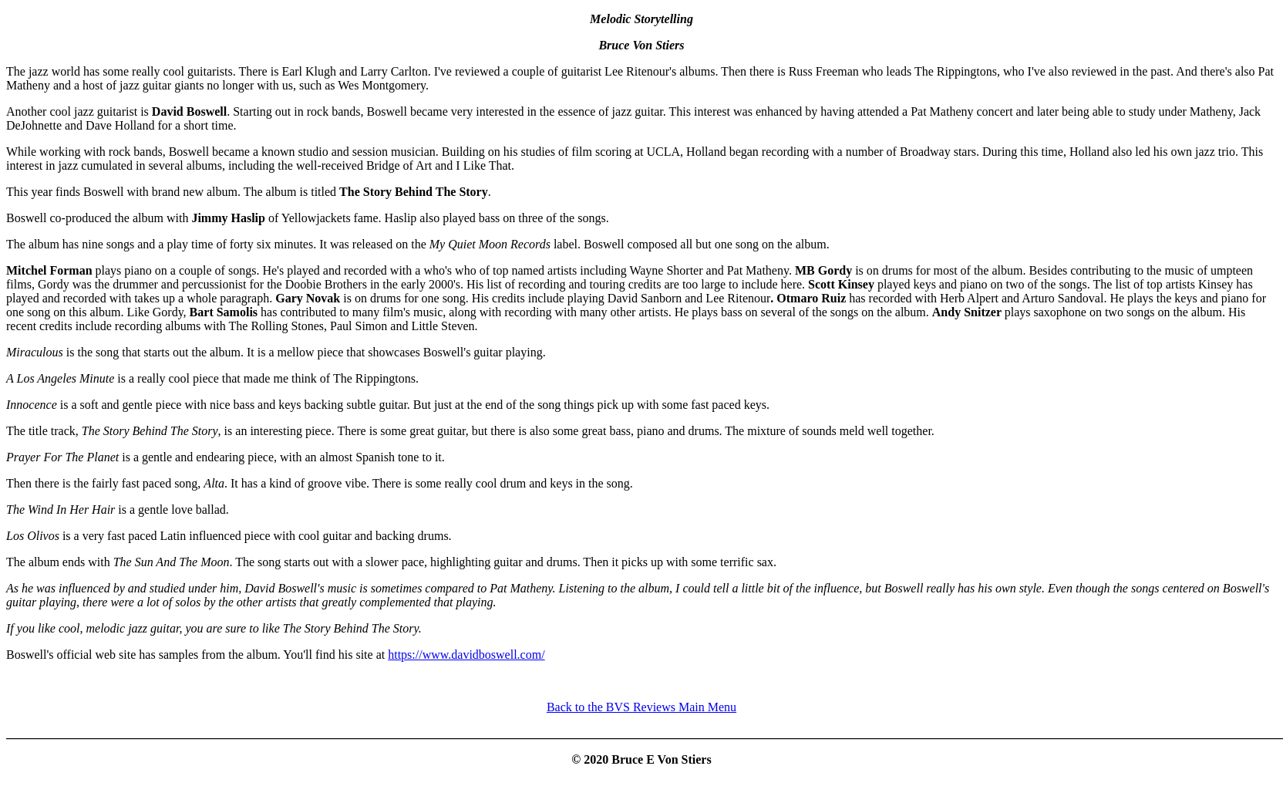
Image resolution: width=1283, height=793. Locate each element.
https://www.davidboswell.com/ (466, 654)
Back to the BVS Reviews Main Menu (641, 707)
